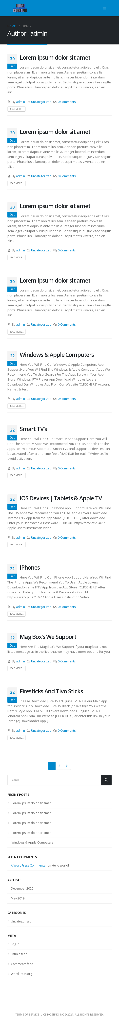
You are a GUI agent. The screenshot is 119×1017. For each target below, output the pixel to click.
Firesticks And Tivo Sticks (51, 691)
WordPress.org (21, 974)
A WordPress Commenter (29, 865)
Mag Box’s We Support (48, 637)
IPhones (30, 567)
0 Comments (67, 102)
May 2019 (17, 898)
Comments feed (22, 964)
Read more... (16, 109)
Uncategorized (41, 102)
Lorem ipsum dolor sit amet (55, 57)
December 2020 (22, 888)
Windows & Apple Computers (57, 355)
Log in (15, 944)
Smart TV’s (33, 429)
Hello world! (60, 865)
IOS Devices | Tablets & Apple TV (61, 498)
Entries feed (19, 954)
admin (20, 102)
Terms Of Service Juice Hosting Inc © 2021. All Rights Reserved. (60, 1014)
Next (67, 766)
